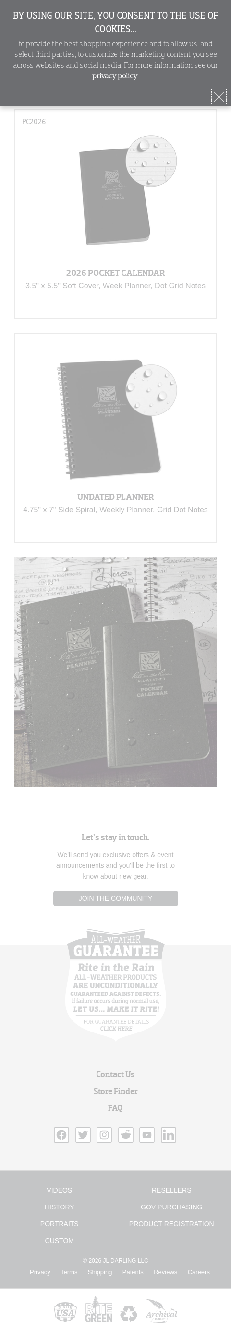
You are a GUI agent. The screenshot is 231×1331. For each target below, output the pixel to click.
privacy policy (114, 76)
